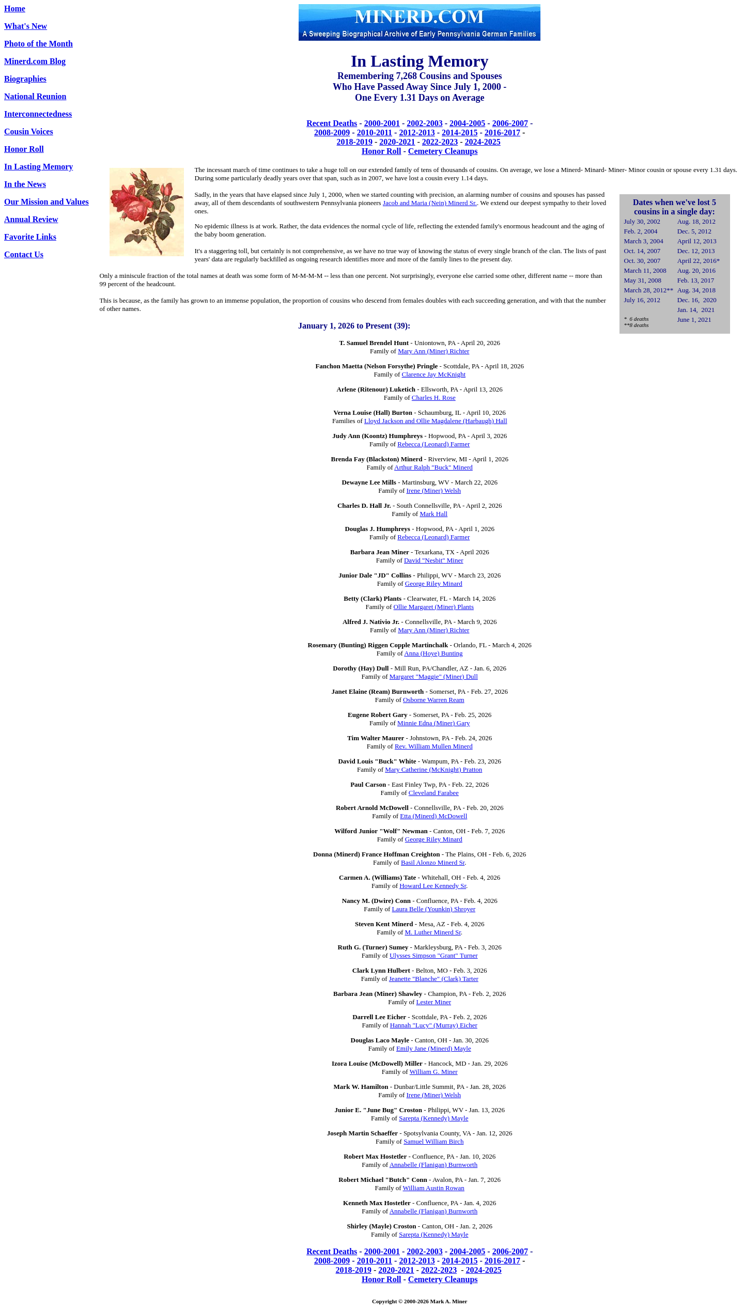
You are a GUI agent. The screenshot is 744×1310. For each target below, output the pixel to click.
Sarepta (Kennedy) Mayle (433, 1118)
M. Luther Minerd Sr (433, 932)
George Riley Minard (433, 583)
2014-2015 (459, 132)
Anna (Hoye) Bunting (433, 653)
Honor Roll (381, 151)
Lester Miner (434, 1002)
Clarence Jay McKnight (434, 374)
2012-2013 (417, 132)
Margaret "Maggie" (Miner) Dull (434, 676)
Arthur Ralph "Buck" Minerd (433, 467)
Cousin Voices (28, 131)
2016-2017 (502, 132)
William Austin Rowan (433, 1188)
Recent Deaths (331, 123)
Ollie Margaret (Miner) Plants (434, 607)
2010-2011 (374, 132)
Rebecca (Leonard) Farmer (433, 444)
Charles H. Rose (434, 397)
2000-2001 (382, 123)
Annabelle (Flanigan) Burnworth (433, 1164)
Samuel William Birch (433, 1141)
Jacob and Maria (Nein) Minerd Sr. (430, 203)
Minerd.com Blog (35, 61)
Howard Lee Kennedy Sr (432, 886)
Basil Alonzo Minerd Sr (432, 862)
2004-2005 (467, 123)
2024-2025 (483, 141)
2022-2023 (440, 141)
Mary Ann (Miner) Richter (433, 351)
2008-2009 (332, 132)
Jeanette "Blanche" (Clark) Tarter (433, 978)
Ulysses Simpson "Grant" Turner (434, 955)
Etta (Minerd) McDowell (433, 816)
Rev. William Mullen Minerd (434, 746)
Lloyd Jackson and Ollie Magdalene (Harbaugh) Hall (435, 421)
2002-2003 (424, 123)
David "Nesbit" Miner (433, 560)
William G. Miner (434, 1071)
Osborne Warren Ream (433, 700)
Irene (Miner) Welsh (434, 490)
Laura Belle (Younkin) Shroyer (434, 909)
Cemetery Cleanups (443, 151)
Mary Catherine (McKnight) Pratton (433, 769)
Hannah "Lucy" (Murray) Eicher (433, 1025)
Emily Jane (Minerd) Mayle (433, 1048)
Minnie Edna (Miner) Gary (433, 723)
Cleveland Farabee (434, 793)
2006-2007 (510, 123)
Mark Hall (433, 514)
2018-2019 (355, 141)
